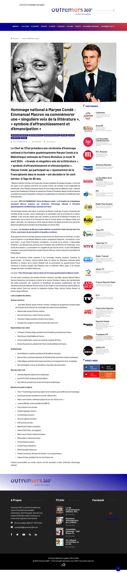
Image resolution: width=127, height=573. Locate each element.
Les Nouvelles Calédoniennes (102, 139)
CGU (71, 558)
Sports (78, 26)
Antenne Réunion (103, 164)
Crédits (76, 558)
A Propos (51, 558)
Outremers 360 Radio (91, 26)
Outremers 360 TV (107, 26)
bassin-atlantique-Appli (19, 135)
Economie (35, 26)
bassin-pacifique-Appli (51, 135)
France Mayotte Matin (105, 282)
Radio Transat (102, 256)
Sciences (61, 26)
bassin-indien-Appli (36, 135)
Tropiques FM (102, 334)
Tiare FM (100, 230)
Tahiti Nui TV (101, 243)
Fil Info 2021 (15, 138)
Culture (70, 26)
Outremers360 (112, 519)
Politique (25, 26)
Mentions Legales (62, 558)
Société (44, 26)
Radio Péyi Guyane (104, 204)
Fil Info (24, 138)
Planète (52, 26)
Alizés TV (100, 269)
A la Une (71, 135)
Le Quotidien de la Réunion (104, 179)
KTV (98, 295)
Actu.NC (99, 125)
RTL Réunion (101, 151)
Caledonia (100, 112)
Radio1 (99, 217)
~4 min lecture (49, 142)
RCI (97, 191)
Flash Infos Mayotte (104, 308)
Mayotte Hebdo (102, 321)
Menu (16, 26)
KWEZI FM (100, 347)
